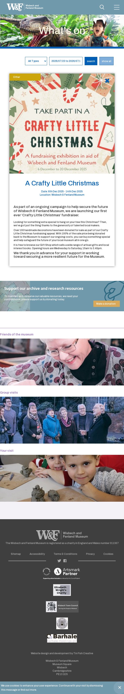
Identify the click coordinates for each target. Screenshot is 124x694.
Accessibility (37, 554)
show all (106, 61)
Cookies (108, 554)
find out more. (29, 689)
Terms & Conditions (65, 554)
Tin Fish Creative (83, 653)
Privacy (90, 554)
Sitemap (16, 554)
